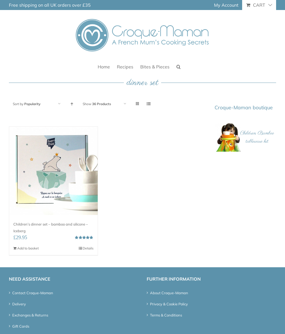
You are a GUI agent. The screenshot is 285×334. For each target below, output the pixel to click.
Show (97, 104)
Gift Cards (20, 326)
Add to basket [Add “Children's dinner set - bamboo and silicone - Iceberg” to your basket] (28, 248)
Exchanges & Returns (30, 315)
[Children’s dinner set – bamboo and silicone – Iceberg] (53, 171)
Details (88, 248)
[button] (178, 66)
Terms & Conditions (166, 315)
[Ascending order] (71, 104)
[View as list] (148, 103)
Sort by (27, 104)
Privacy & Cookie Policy (169, 304)
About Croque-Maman (169, 293)
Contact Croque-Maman (32, 293)
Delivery (19, 304)
